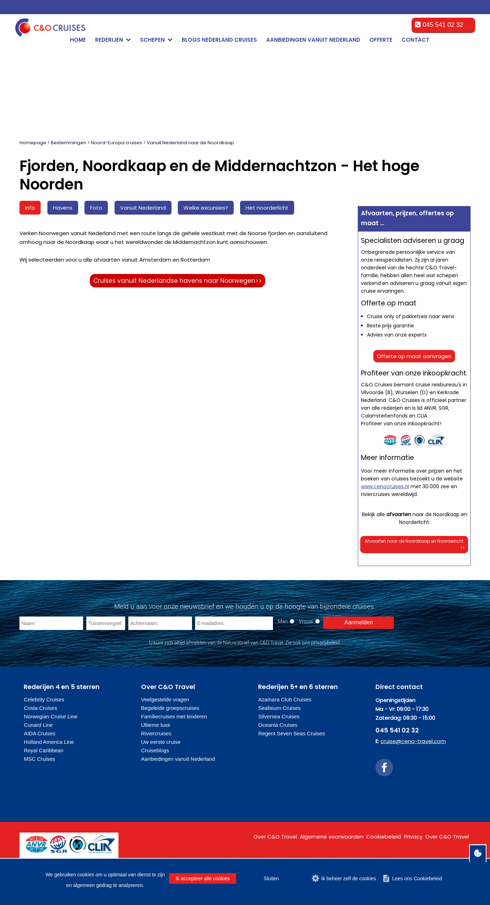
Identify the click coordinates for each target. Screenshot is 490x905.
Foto (96, 207)
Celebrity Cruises (44, 699)
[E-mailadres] (234, 623)
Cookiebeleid (383, 836)
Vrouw (306, 621)
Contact (416, 39)
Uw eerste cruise (161, 742)
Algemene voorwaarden (331, 836)
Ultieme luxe (155, 725)
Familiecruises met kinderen (174, 716)
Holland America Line (49, 742)
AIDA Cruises (39, 733)
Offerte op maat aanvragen (414, 356)
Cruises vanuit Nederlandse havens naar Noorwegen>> (177, 280)
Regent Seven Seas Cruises (291, 733)
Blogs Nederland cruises (219, 39)
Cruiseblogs (155, 750)
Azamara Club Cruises (284, 699)
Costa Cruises (40, 708)
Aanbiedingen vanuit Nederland (313, 39)
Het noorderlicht (267, 207)
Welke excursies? (205, 207)
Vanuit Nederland (143, 207)
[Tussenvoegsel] (105, 623)
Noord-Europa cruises (116, 142)
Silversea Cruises (278, 716)
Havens (62, 207)
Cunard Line (38, 725)
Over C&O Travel (275, 836)
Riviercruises (156, 733)
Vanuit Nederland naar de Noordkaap (190, 142)
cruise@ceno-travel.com (413, 741)
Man (283, 621)
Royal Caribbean (43, 750)
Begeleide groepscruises (170, 708)
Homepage (32, 142)
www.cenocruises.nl (385, 486)
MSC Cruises (39, 759)
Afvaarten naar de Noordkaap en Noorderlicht (415, 544)
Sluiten (271, 878)
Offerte (380, 39)
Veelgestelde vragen (165, 699)
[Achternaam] (160, 623)
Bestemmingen (68, 142)
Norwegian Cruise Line (50, 716)
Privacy (413, 836)
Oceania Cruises (277, 725)
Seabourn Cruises (279, 708)
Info (30, 207)
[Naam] (51, 623)
